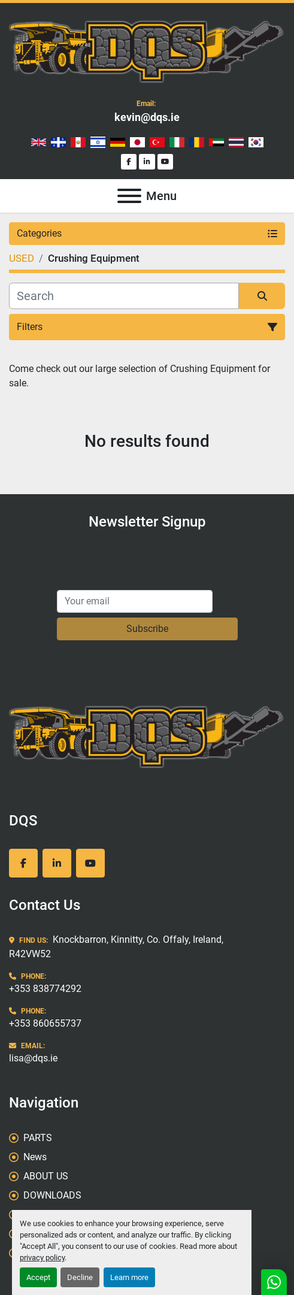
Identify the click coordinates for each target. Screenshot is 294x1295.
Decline (80, 1277)
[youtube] (165, 162)
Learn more (129, 1277)
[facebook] (129, 162)
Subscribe (147, 628)
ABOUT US (45, 1176)
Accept (38, 1277)
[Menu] (129, 196)
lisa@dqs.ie (33, 1058)
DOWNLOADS (52, 1195)
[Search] (124, 296)
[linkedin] (147, 162)
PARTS (37, 1137)
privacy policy (42, 1257)
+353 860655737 (45, 1023)
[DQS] (147, 735)
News (35, 1157)
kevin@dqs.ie (147, 117)
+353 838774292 (45, 988)
